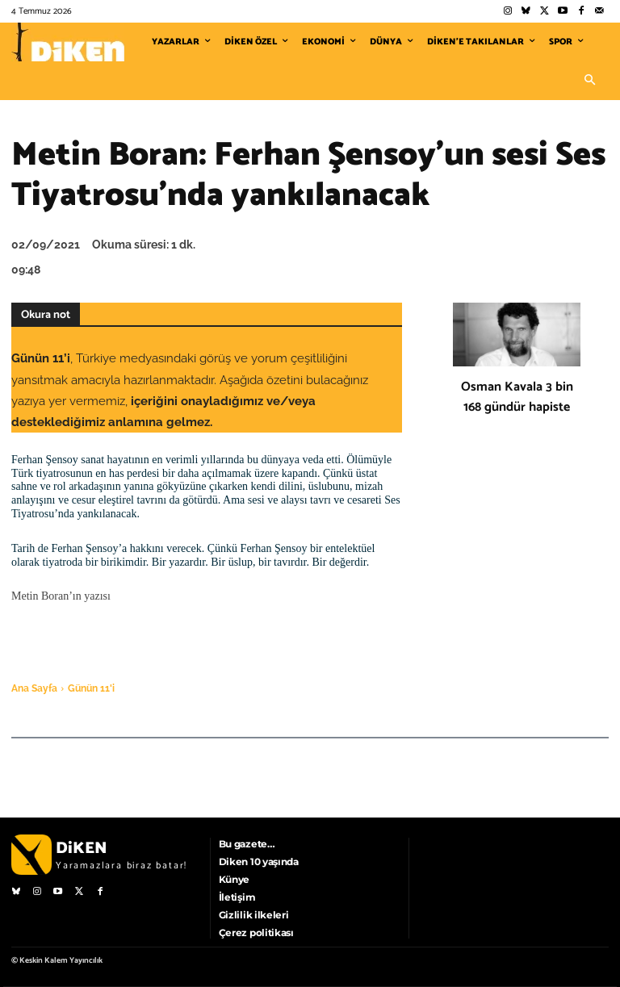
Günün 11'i (91, 688)
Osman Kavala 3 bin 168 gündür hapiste (517, 397)
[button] (589, 80)
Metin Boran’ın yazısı (61, 596)
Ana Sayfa (34, 688)
